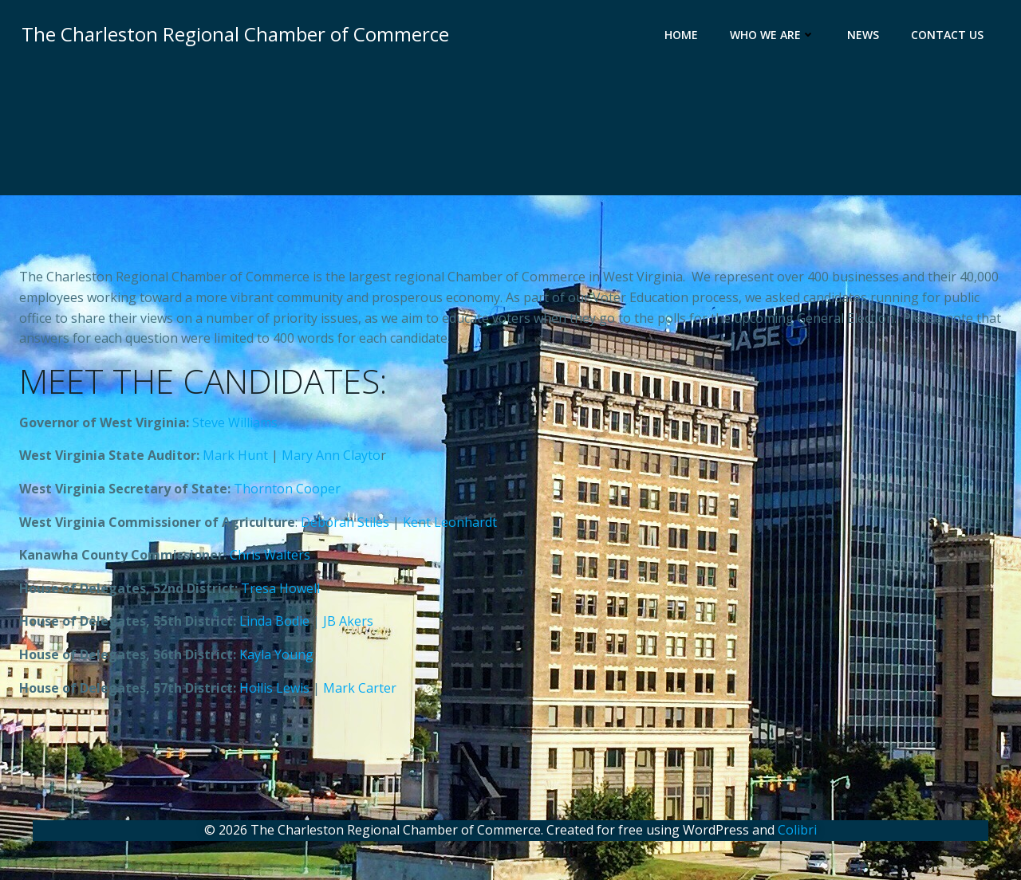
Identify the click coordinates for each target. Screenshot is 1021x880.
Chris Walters (270, 559)
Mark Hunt (235, 459)
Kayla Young (276, 658)
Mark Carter (359, 691)
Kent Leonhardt (450, 525)
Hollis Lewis (274, 691)
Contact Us (949, 36)
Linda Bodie (274, 625)
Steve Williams (235, 425)
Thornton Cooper (287, 492)
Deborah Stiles (345, 525)
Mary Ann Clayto (331, 459)
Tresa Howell (280, 591)
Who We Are (775, 36)
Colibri (797, 833)
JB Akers (348, 625)
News (865, 36)
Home (683, 36)
